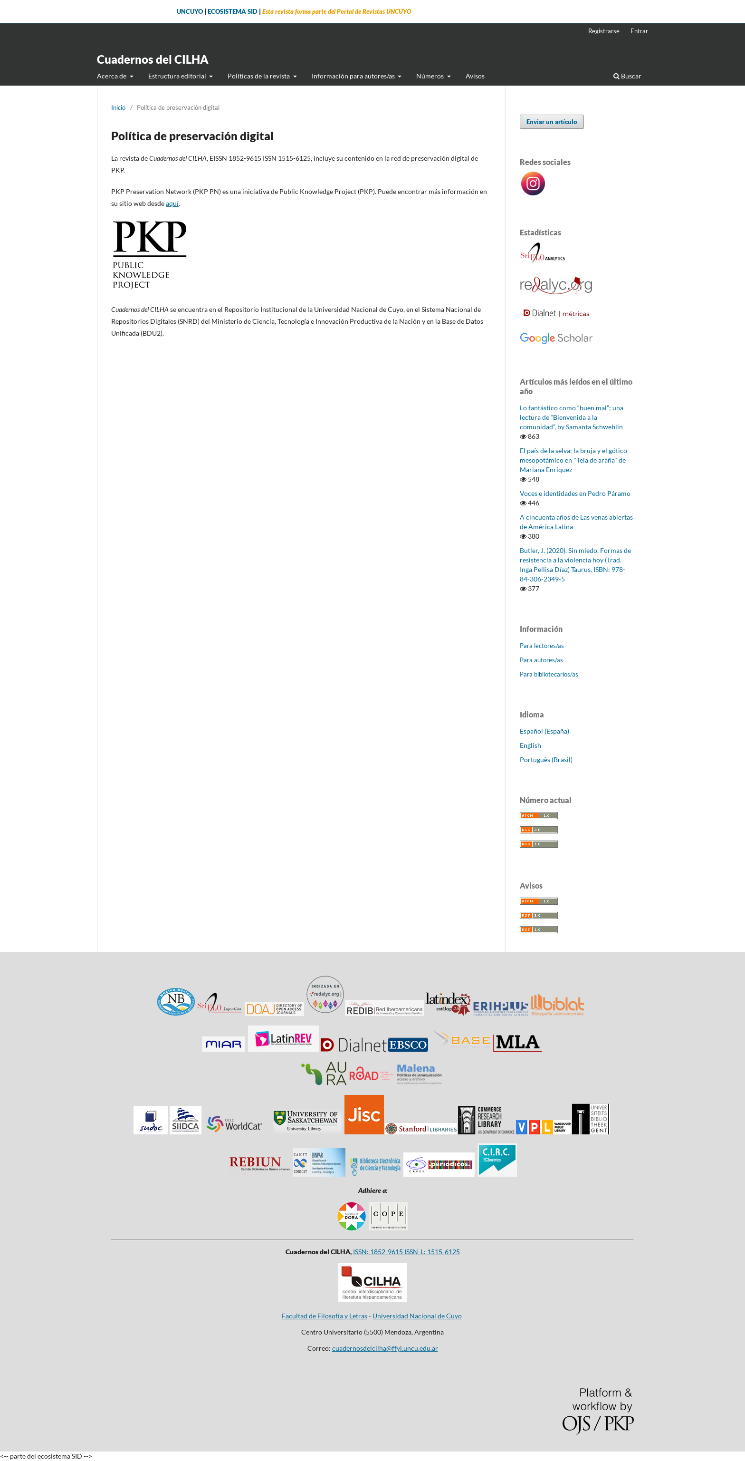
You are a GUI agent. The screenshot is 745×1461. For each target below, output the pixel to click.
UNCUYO (190, 11)
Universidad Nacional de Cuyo (417, 1316)
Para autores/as (541, 660)
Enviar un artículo (551, 122)
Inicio (118, 107)
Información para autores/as (354, 76)
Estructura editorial (178, 76)
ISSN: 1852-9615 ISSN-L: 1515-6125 (406, 1252)
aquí (172, 203)
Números (430, 76)
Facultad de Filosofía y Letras (324, 1316)
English (530, 745)
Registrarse (604, 31)
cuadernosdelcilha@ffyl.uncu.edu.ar (385, 1348)
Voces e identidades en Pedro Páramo (575, 493)
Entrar (639, 31)
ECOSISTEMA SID (233, 11)
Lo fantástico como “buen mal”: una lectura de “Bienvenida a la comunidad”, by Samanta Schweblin (571, 417)
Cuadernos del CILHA (153, 59)
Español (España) (544, 731)
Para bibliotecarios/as (549, 674)
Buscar (627, 76)
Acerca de (112, 76)
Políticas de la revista (259, 76)
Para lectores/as (542, 645)
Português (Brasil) (546, 759)
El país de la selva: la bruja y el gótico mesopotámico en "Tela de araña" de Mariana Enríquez (573, 460)
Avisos (475, 76)
